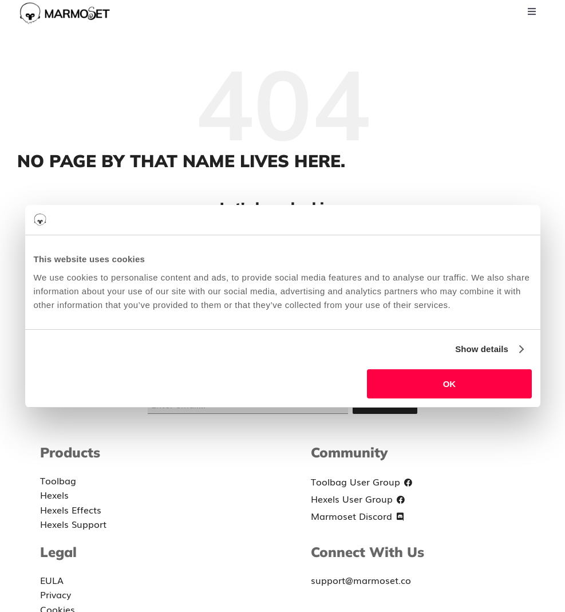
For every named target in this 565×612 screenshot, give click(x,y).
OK (449, 384)
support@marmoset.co (361, 580)
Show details (481, 349)
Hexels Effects (70, 509)
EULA (52, 580)
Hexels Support (73, 524)
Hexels (54, 495)
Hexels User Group (360, 500)
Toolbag (58, 480)
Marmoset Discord (359, 517)
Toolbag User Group (363, 483)
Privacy (55, 594)
